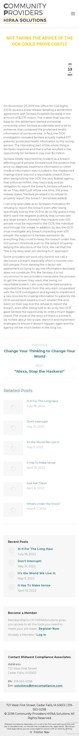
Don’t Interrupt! (37, 421)
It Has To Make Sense (41, 462)
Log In (41, 634)
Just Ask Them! (37, 483)
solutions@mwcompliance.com (38, 685)
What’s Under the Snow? (43, 503)
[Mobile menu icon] (72, 13)
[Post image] (13, 407)
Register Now (49, 628)
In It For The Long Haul (42, 401)
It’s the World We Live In (43, 442)
